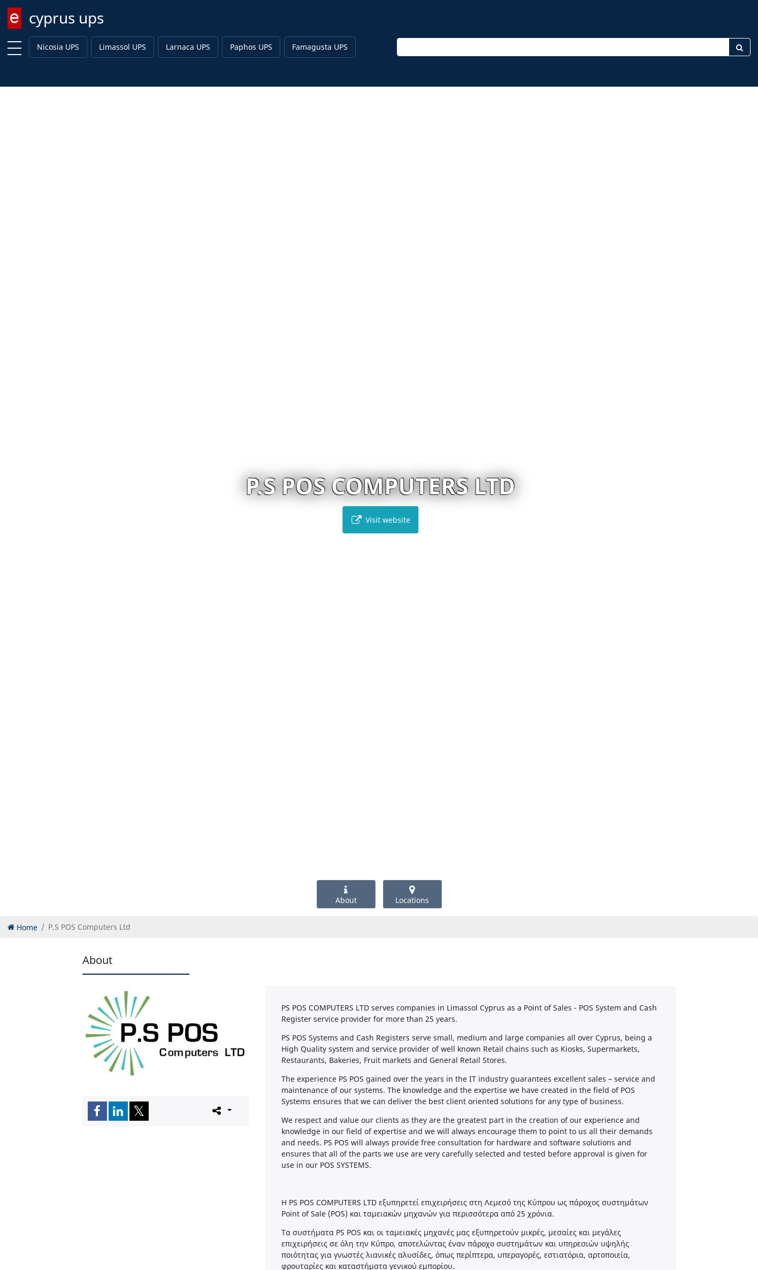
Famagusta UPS (320, 47)
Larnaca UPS (188, 47)
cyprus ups (66, 17)
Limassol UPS (122, 47)
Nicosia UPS (58, 47)
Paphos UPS (251, 47)
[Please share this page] (221, 1110)
